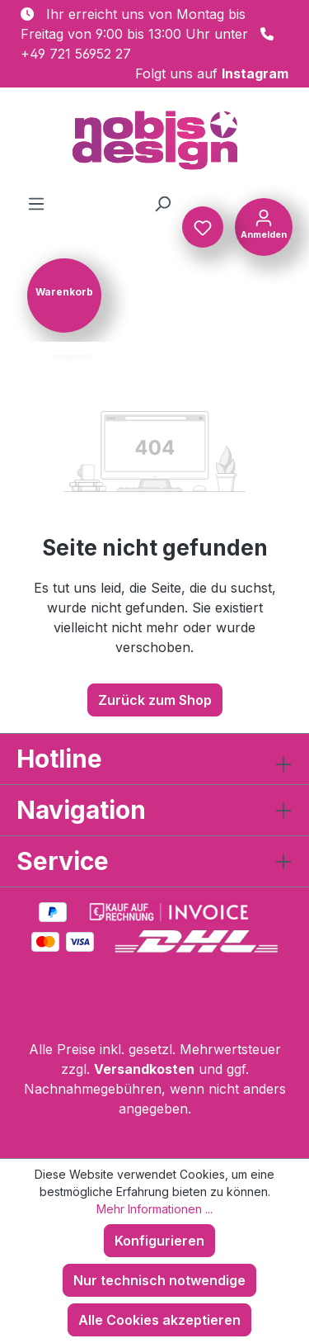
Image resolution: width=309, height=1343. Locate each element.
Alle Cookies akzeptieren (159, 1320)
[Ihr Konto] (264, 225)
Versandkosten (144, 1069)
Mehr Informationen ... (154, 1209)
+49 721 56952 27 (76, 53)
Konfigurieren (159, 1240)
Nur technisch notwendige (159, 1280)
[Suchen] (162, 203)
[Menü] (36, 203)
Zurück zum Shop (155, 700)
